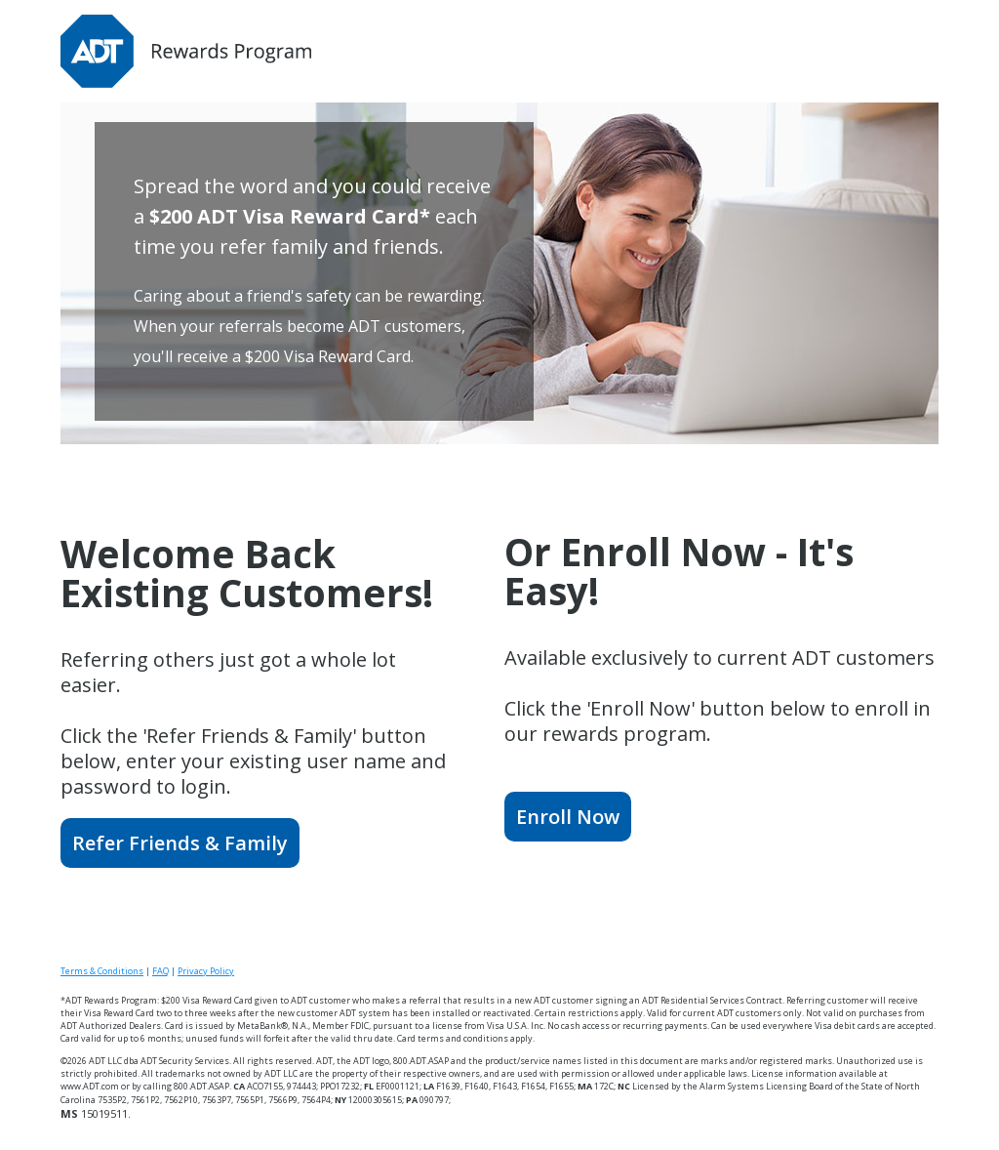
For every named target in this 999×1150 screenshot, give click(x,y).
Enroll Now (567, 816)
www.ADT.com (89, 1086)
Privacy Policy (206, 971)
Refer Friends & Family (180, 843)
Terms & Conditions (101, 971)
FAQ (160, 971)
